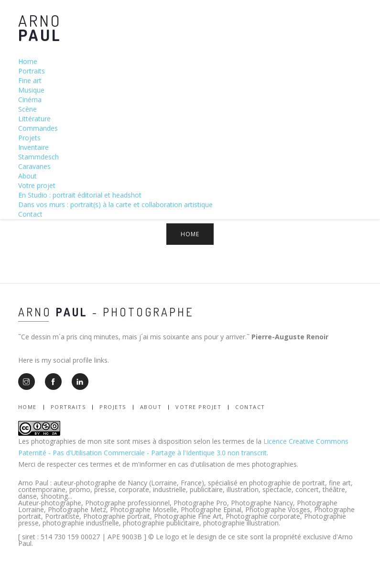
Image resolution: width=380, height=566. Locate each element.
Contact (30, 214)
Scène (27, 109)
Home (27, 61)
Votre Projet (198, 406)
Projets (29, 137)
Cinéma (30, 99)
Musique (31, 89)
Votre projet (36, 185)
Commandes (38, 128)
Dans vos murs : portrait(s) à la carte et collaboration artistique (115, 204)
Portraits (31, 70)
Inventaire (33, 147)
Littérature (34, 118)
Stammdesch (38, 156)
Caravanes (34, 166)
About (27, 175)
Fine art (30, 80)
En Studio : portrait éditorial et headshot (79, 194)
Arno (40, 27)
